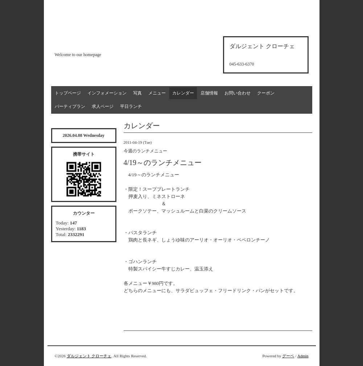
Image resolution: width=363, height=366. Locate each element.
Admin (303, 356)
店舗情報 (209, 93)
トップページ (68, 93)
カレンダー (183, 93)
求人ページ (103, 106)
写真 (137, 93)
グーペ (288, 356)
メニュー (157, 93)
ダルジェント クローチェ (89, 356)
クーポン (266, 93)
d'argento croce (91, 42)
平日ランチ (131, 106)
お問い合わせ (237, 93)
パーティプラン (70, 106)
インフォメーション (107, 93)
